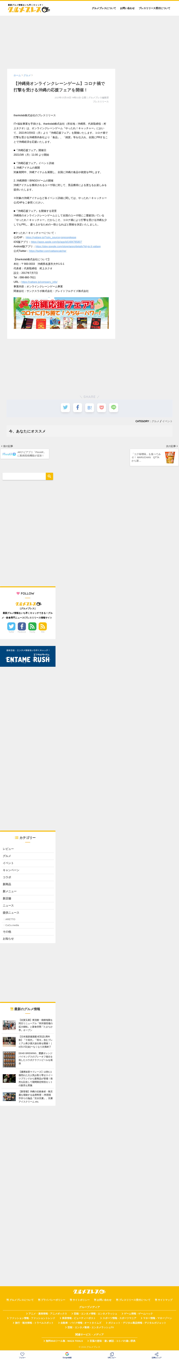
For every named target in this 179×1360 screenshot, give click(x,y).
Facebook (22, 632)
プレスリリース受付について (154, 8)
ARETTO (10, 920)
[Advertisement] (89, 40)
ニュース (8, 906)
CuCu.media (12, 926)
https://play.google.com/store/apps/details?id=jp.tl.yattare (68, 246)
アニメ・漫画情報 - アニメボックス (47, 1314)
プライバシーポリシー (53, 1301)
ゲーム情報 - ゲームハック (138, 1314)
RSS (43, 632)
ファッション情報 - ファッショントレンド (32, 1319)
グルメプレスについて (104, 8)
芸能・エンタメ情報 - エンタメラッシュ (95, 1314)
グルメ (155, 421)
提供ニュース (11, 913)
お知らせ (8, 939)
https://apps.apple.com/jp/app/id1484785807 (56, 242)
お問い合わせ (127, 8)
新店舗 (7, 899)
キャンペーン (11, 870)
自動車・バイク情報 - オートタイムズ (81, 1324)
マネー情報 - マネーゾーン (157, 1319)
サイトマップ (165, 1301)
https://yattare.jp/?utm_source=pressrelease (51, 237)
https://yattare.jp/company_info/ (39, 282)
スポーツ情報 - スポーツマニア (119, 1319)
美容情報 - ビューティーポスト (79, 1319)
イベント (167, 421)
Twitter (11, 632)
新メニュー (10, 892)
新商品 (7, 885)
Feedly (32, 632)
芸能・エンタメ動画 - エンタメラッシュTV (90, 1328)
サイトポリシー (81, 1301)
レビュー (8, 849)
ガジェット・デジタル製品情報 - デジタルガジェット (137, 1324)
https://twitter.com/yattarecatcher (47, 251)
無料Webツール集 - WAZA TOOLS (64, 1342)
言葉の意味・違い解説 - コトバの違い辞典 (112, 1342)
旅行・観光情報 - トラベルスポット (34, 1324)
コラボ (7, 877)
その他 (7, 932)
